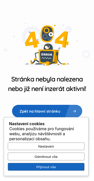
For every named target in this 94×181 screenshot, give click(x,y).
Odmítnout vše (46, 157)
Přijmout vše (46, 167)
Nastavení (46, 146)
